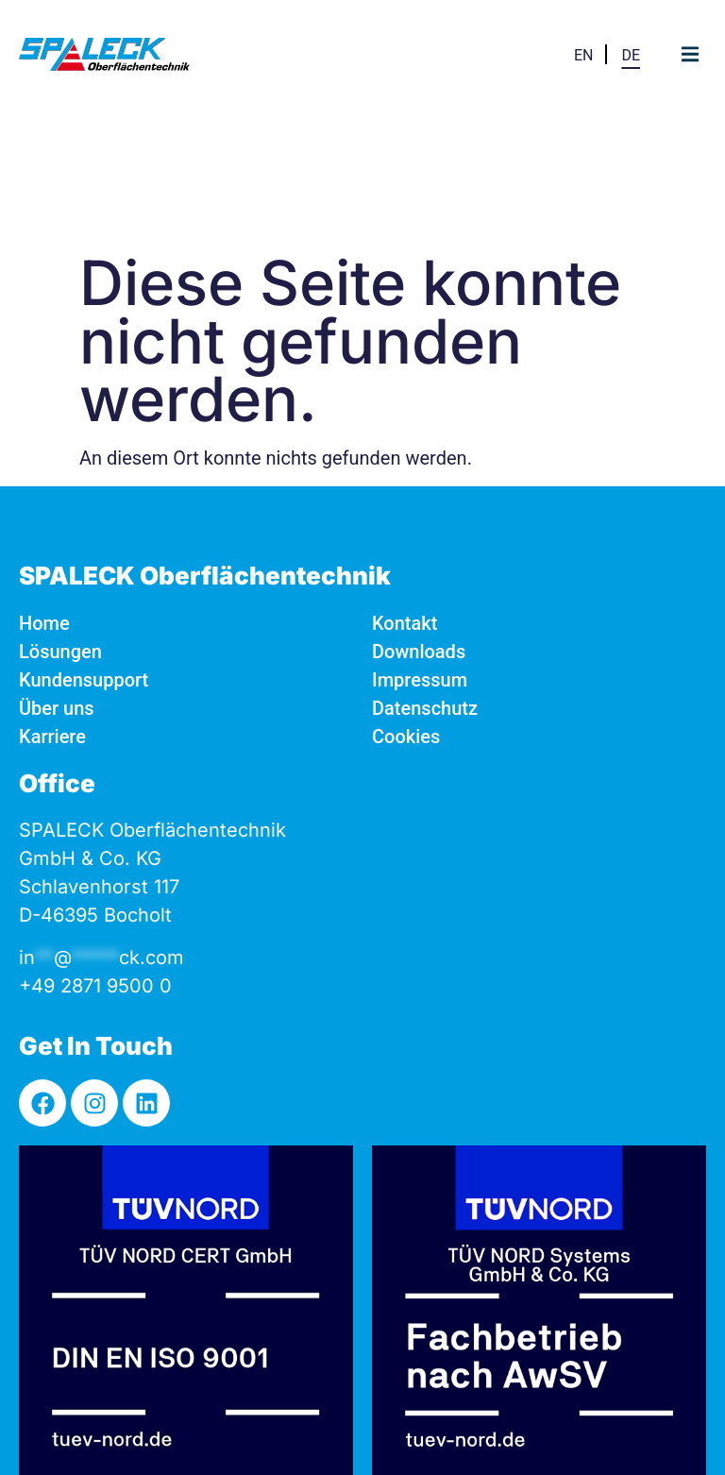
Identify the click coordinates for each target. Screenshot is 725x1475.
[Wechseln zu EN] (584, 54)
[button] (689, 54)
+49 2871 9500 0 (95, 848)
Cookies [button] (406, 598)
